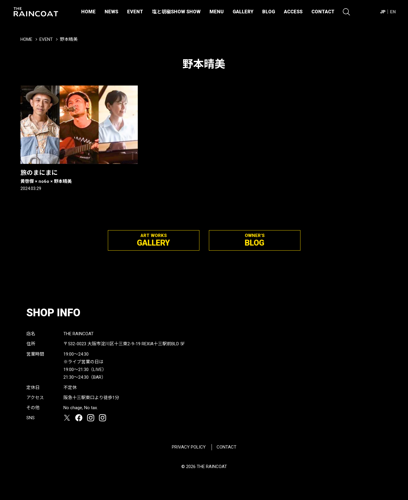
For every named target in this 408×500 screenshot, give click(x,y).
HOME (88, 11)
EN (393, 11)
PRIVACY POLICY (189, 447)
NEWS (111, 11)
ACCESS (293, 11)
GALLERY (243, 11)
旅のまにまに (79, 177)
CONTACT (323, 11)
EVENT (135, 11)
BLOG (268, 11)
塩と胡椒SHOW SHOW (176, 11)
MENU (216, 11)
